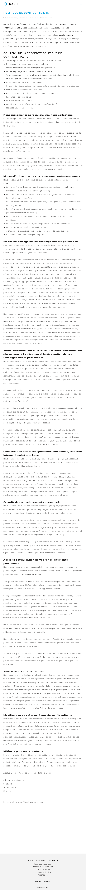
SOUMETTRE (43, 888)
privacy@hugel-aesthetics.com (29, 802)
